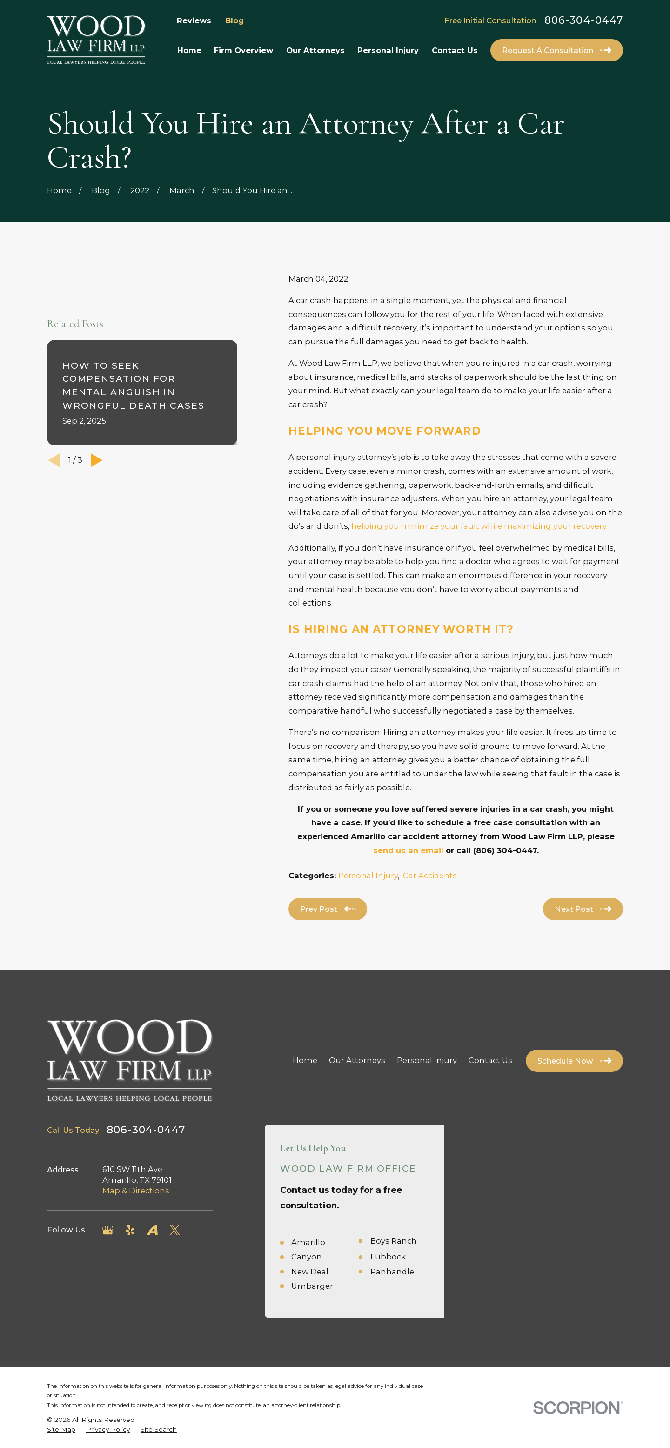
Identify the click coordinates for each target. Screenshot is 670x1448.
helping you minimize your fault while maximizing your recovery (478, 526)
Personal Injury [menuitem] (388, 50)
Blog (234, 20)
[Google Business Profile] (107, 1230)
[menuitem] (61, 1429)
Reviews (194, 20)
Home (305, 1060)
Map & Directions (135, 1190)
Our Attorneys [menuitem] (315, 50)
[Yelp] (130, 1230)
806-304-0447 (583, 20)
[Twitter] (174, 1230)
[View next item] (97, 460)
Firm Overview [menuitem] (243, 50)
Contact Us (490, 1060)
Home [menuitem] (189, 50)
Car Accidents (430, 875)
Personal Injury (368, 875)
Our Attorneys (357, 1060)
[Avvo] (152, 1230)
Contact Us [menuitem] (455, 50)
